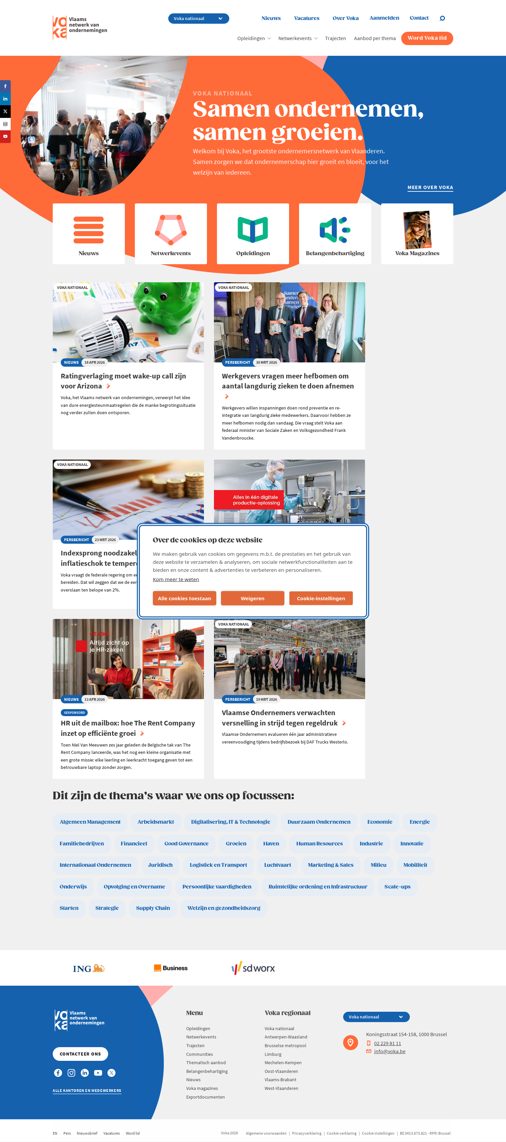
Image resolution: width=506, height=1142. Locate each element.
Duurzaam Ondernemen (319, 822)
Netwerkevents (295, 38)
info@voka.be (386, 1051)
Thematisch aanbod (206, 1062)
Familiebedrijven (82, 844)
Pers (67, 1133)
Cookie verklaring (341, 1133)
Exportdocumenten (205, 1097)
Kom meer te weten (176, 579)
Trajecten (335, 38)
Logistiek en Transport (218, 865)
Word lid (133, 1133)
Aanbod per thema (375, 38)
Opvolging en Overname (134, 887)
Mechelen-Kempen (283, 1062)
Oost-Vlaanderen (281, 1071)
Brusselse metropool (285, 1045)
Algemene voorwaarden (266, 1133)
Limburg (273, 1054)
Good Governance (187, 844)
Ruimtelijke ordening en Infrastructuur (318, 887)
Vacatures (306, 18)
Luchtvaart (277, 865)
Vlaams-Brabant (280, 1080)
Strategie (107, 908)
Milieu (379, 865)
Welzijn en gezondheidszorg (223, 908)
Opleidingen (251, 38)
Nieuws (271, 18)
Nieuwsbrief (87, 1133)
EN (55, 1133)
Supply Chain (153, 908)
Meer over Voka (430, 187)
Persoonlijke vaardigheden (217, 887)
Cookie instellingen (378, 1133)
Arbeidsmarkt (156, 822)
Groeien (236, 844)
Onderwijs (73, 887)
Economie (380, 822)
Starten (69, 908)
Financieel (134, 844)
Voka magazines (202, 1088)
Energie (420, 822)
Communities (199, 1054)
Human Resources (319, 844)
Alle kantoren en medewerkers (87, 1090)
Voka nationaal (279, 1028)
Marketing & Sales (330, 865)
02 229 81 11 (383, 1043)
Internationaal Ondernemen (95, 865)
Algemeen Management (90, 822)
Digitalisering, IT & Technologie (230, 822)
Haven (271, 844)
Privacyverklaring (306, 1133)
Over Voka (346, 18)
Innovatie (412, 844)
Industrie (371, 844)
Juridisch (160, 865)
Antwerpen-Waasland (286, 1037)
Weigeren (252, 598)
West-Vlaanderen (281, 1088)
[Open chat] (446, 18)
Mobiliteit (415, 865)
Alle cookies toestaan (184, 598)
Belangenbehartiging (207, 1071)
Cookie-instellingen (321, 598)
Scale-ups (398, 887)
